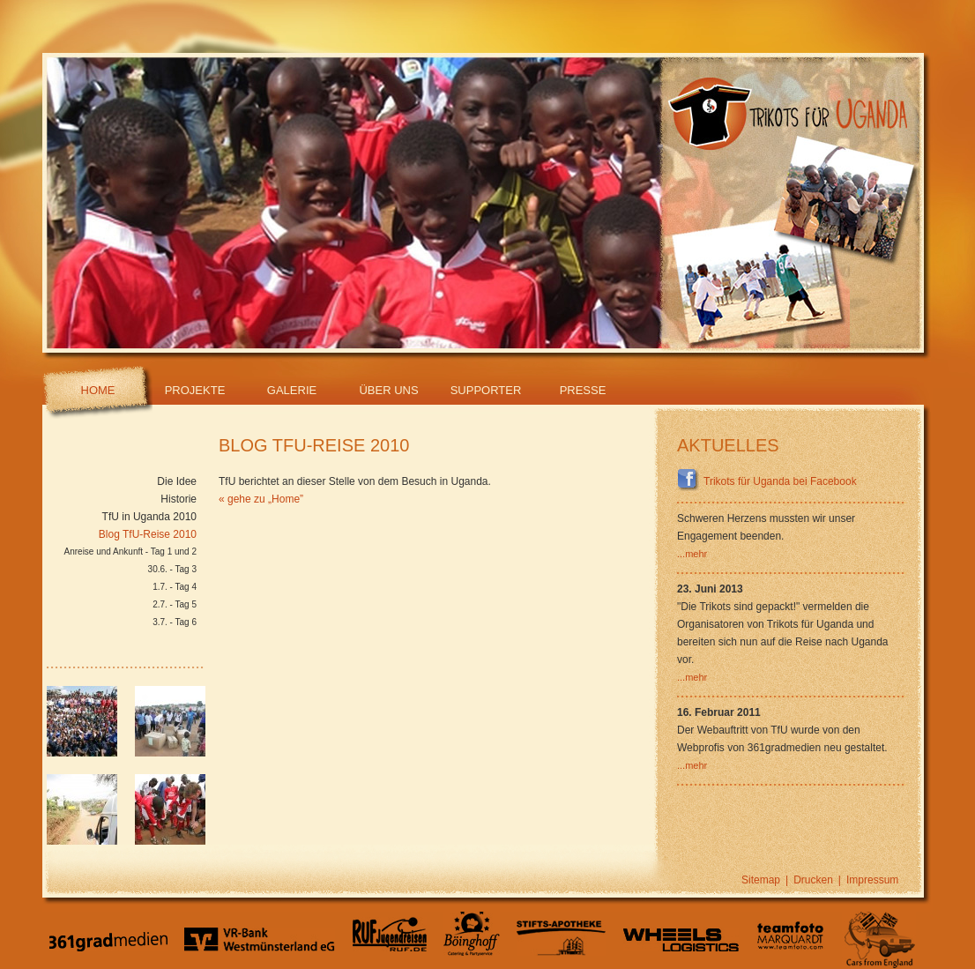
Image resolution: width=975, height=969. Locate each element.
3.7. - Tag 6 (175, 622)
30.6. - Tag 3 (172, 569)
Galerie (291, 390)
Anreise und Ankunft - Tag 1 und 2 (130, 551)
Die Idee (177, 481)
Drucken (813, 880)
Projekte (195, 390)
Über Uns (388, 390)
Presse (583, 390)
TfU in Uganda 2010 (149, 517)
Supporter (486, 390)
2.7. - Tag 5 (175, 604)
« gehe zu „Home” (261, 499)
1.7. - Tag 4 (175, 587)
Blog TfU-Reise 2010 (148, 534)
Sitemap (760, 880)
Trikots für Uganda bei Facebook (767, 481)
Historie (178, 499)
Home (98, 390)
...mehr (692, 553)
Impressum (872, 880)
